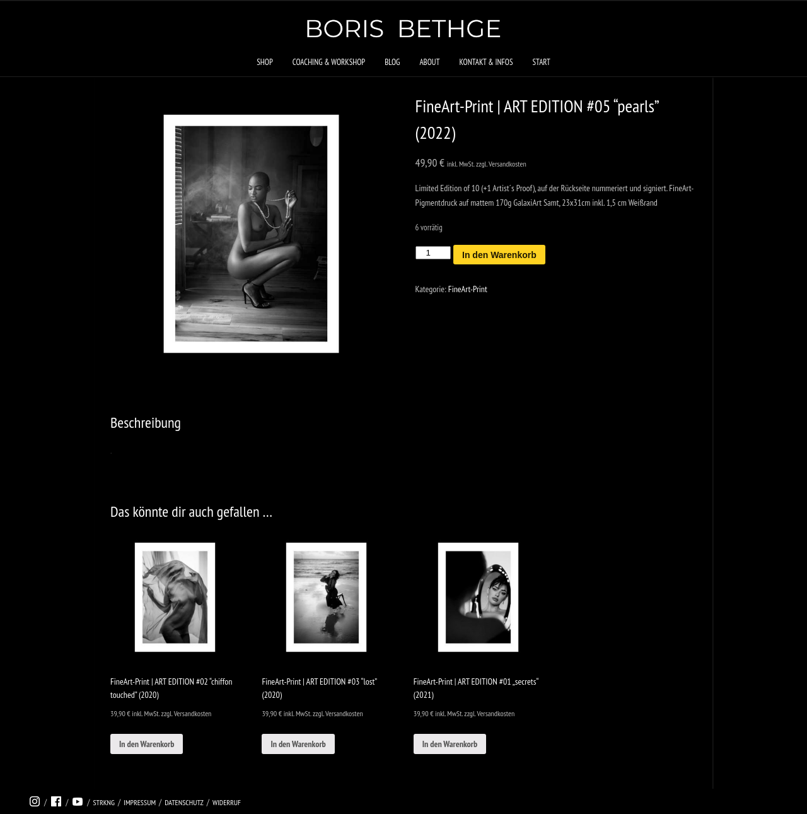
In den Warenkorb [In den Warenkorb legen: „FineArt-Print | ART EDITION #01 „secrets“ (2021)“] (449, 744)
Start (541, 62)
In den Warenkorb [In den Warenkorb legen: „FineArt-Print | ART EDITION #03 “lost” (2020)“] (297, 744)
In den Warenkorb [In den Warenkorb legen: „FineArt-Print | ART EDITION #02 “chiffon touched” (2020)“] (146, 744)
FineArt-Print (467, 289)
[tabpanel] (251, 234)
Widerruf (226, 802)
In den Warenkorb (499, 255)
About (429, 62)
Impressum (140, 802)
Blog (392, 62)
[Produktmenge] (433, 252)
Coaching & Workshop (329, 62)
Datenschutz (184, 802)
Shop (265, 62)
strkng (104, 802)
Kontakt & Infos (486, 62)
